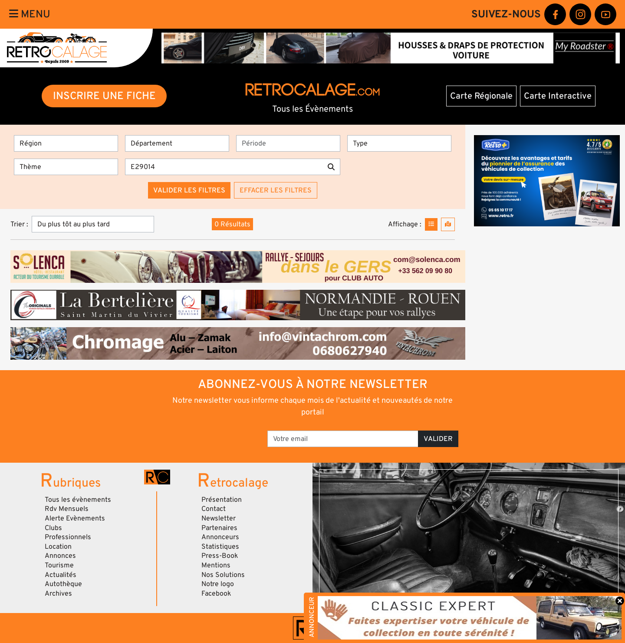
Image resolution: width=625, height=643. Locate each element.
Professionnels (68, 537)
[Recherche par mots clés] (223, 167)
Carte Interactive (558, 96)
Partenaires (219, 528)
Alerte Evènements (75, 518)
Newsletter (218, 518)
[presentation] (200, 436)
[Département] (177, 143)
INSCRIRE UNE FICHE (104, 96)
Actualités (60, 575)
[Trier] (93, 224)
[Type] (399, 143)
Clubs (53, 528)
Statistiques (220, 546)
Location (58, 546)
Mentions (215, 565)
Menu (29, 14)
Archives (58, 593)
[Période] (288, 143)
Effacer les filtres (276, 190)
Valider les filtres (189, 190)
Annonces (60, 555)
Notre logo (217, 584)
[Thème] (66, 167)
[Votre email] (342, 439)
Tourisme (59, 565)
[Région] (66, 143)
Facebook (216, 593)
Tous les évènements (78, 499)
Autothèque (63, 584)
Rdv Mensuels (67, 509)
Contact (213, 509)
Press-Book (219, 555)
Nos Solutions (223, 575)
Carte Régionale (481, 96)
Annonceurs (220, 537)
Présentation (221, 499)
